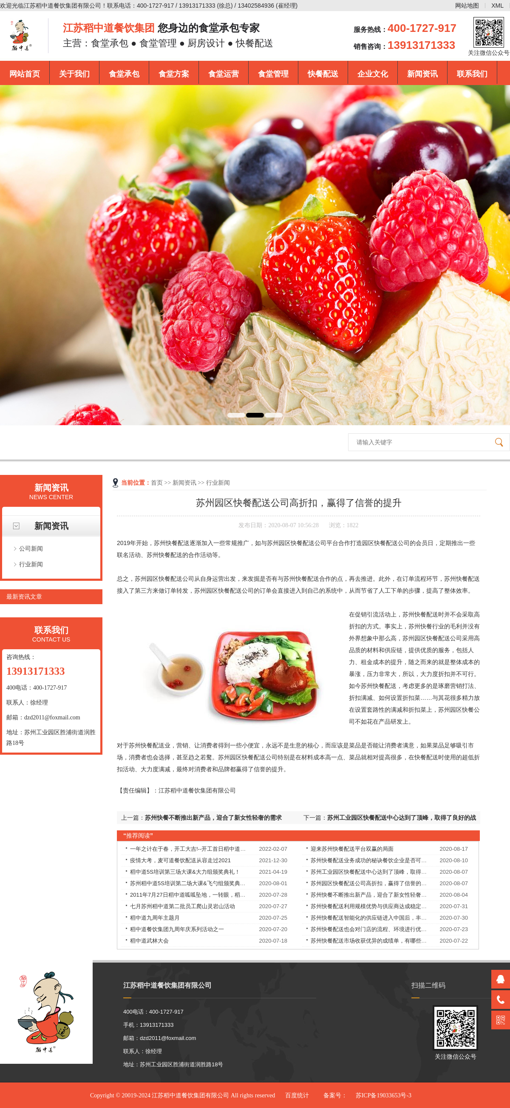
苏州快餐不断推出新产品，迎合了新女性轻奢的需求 (213, 817)
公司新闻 (31, 548)
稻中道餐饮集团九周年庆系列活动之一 (177, 929)
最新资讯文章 (24, 596)
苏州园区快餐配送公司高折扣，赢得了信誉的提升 (371, 883)
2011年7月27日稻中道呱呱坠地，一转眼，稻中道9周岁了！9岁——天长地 (221, 895)
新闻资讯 (422, 74)
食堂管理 (273, 74)
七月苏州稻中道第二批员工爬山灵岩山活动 (182, 906)
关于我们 (74, 74)
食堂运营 (223, 74)
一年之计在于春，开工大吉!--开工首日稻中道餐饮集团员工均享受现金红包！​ (223, 849)
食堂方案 (174, 74)
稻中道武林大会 (149, 941)
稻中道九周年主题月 (155, 918)
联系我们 (472, 74)
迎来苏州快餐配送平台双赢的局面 (352, 849)
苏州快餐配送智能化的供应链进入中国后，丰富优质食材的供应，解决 (396, 918)
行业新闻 (31, 564)
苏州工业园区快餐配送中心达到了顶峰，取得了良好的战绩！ (385, 872)
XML (497, 5)
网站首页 (24, 74)
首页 (157, 483)
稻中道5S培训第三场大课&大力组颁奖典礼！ (185, 872)
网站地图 (467, 5)
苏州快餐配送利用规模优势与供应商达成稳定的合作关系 (380, 906)
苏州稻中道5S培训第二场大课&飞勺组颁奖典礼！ (190, 883)
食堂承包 (124, 74)
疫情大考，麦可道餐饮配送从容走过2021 (180, 860)
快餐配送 (323, 74)
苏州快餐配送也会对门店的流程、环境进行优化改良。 (377, 929)
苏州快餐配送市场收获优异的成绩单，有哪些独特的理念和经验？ (391, 941)
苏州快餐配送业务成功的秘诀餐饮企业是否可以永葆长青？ (382, 860)
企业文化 (372, 74)
